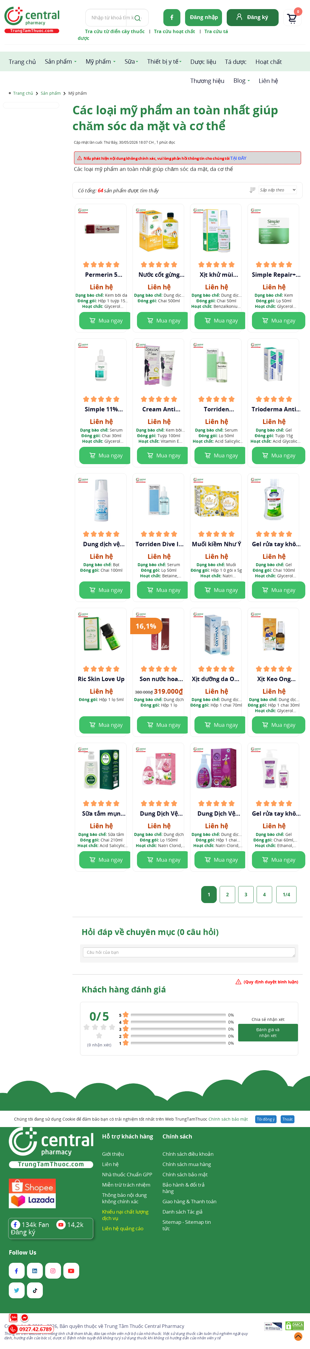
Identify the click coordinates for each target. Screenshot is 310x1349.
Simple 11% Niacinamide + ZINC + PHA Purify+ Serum (101, 409)
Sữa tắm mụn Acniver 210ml (101, 813)
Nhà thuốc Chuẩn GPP (127, 1174)
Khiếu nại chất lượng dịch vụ (125, 1214)
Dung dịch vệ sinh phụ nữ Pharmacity (101, 544)
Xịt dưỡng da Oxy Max (216, 679)
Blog (239, 80)
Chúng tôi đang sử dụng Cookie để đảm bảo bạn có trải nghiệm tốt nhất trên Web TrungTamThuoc (131, 1119)
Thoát (287, 1119)
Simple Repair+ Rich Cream (274, 275)
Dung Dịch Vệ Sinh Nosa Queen (159, 813)
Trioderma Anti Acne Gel (274, 409)
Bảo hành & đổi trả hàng (183, 1187)
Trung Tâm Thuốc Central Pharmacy (144, 1326)
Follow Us (22, 1252)
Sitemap (171, 1222)
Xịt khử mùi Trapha (216, 275)
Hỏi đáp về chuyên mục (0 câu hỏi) (150, 931)
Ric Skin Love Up (101, 679)
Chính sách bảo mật (228, 1119)
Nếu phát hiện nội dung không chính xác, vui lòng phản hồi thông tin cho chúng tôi (165, 158)
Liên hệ (268, 81)
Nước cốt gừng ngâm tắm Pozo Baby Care (158, 275)
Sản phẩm (58, 61)
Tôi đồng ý (266, 1119)
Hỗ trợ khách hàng (127, 1137)
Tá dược (236, 62)
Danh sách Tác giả (182, 1211)
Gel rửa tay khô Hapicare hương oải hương (274, 813)
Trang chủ (22, 62)
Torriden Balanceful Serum (216, 409)
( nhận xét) (99, 1045)
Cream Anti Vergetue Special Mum (159, 409)
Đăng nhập (204, 17)
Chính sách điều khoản (188, 1154)
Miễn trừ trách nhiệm (126, 1184)
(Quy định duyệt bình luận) (271, 982)
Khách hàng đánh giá (124, 989)
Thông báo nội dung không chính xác (124, 1198)
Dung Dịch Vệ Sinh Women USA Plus (216, 813)
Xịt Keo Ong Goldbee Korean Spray (274, 679)
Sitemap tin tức (186, 1225)
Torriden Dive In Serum (158, 544)
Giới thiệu (113, 1154)
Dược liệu (203, 62)
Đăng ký (257, 17)
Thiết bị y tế (162, 61)
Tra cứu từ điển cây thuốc (115, 31)
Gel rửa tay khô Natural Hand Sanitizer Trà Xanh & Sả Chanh (273, 544)
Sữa (130, 61)
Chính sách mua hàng (186, 1164)
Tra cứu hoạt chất (174, 31)
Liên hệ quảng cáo (122, 1228)
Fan (30, 1224)
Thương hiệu (207, 81)
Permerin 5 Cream (101, 275)
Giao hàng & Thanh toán (189, 1201)
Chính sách (177, 1137)
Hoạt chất (268, 62)
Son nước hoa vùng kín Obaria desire (159, 679)
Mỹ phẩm (98, 61)
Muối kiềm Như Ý (216, 544)
